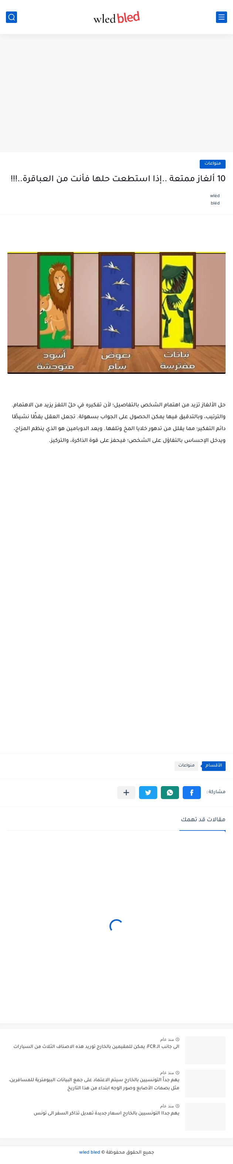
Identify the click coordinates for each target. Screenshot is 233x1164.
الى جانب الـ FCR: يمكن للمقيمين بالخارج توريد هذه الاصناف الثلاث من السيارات (96, 1047)
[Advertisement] (116, 93)
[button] (192, 792)
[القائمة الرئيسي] (221, 17)
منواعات (213, 164)
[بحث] (11, 17)
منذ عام (167, 1039)
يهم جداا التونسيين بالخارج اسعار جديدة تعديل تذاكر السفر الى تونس (106, 1113)
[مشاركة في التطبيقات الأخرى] (126, 792)
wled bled (89, 1152)
